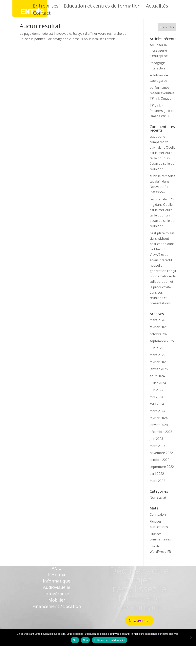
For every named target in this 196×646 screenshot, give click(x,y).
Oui (75, 640)
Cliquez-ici (139, 620)
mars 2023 (157, 446)
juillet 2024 (158, 383)
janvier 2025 (159, 369)
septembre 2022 (162, 466)
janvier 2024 (159, 425)
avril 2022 (157, 473)
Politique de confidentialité (109, 640)
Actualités (157, 6)
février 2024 (158, 418)
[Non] (191, 637)
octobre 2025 (159, 334)
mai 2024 (156, 397)
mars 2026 (157, 320)
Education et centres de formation (102, 6)
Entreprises (46, 6)
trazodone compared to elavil (159, 141)
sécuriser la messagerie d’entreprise (159, 50)
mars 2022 (157, 481)
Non (85, 640)
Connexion (158, 514)
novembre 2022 (161, 453)
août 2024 (157, 376)
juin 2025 (156, 348)
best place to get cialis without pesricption (162, 238)
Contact (42, 14)
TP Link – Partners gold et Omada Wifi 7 (162, 110)
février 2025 (158, 362)
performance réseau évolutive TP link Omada (162, 92)
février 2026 (158, 327)
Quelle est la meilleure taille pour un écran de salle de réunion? (162, 158)
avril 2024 (157, 404)
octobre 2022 (159, 460)
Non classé (158, 497)
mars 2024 (157, 411)
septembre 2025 (162, 341)
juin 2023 (156, 438)
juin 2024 (156, 390)
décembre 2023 (161, 432)
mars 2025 (157, 355)
